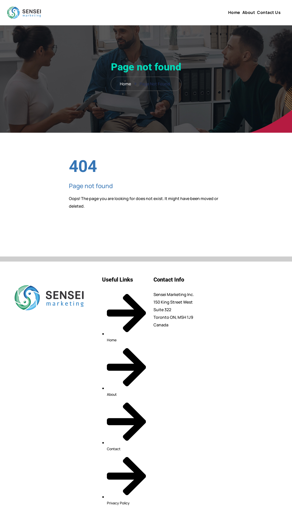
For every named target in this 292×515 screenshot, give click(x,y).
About (248, 12)
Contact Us (269, 12)
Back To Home (89, 222)
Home (234, 12)
